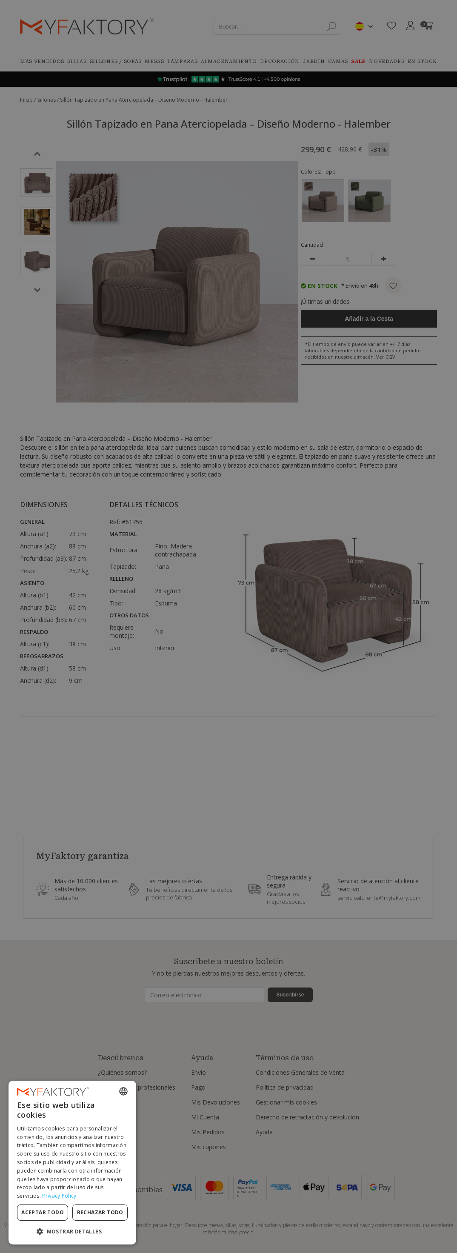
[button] (72, 1231)
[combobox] (123, 1091)
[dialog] (72, 1162)
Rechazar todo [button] (100, 1212)
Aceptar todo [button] (42, 1212)
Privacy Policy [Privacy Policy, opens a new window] (59, 1195)
